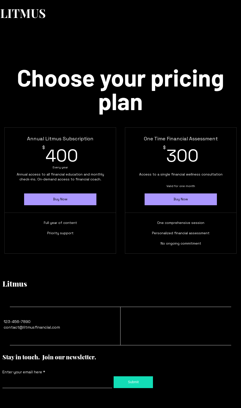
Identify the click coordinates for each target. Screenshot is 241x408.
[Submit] (133, 382)
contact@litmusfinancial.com (32, 327)
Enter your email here (22, 372)
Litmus (14, 284)
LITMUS (23, 13)
